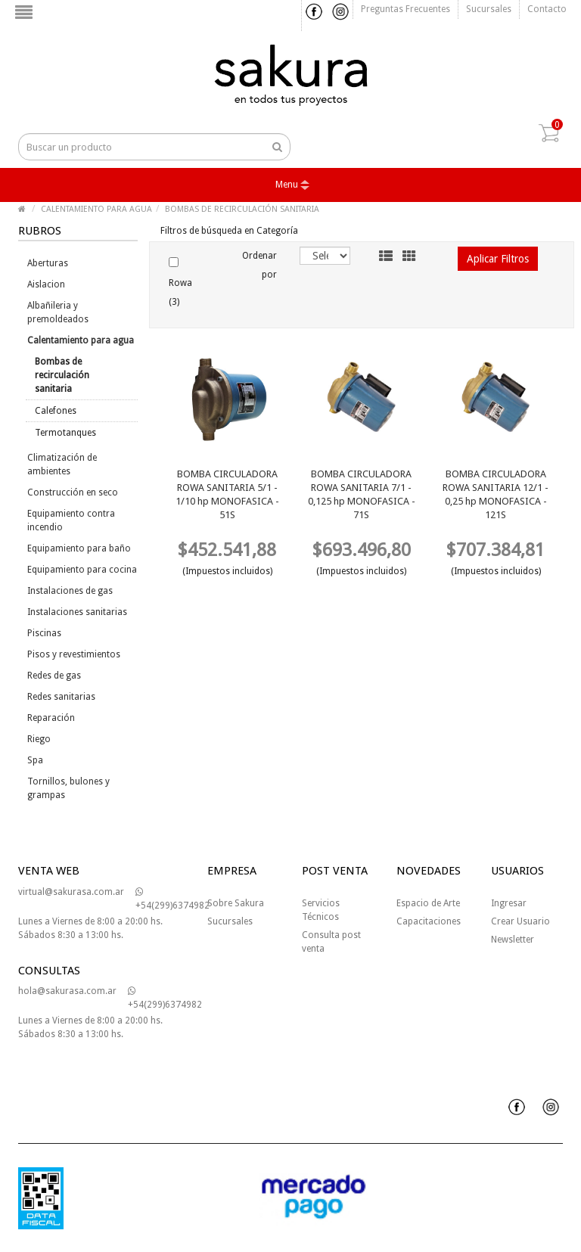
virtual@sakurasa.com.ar (71, 892)
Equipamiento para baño (79, 548)
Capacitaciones (428, 921)
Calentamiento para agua (80, 340)
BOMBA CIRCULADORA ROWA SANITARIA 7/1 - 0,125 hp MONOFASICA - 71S (361, 494)
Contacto (547, 9)
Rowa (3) (180, 282)
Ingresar (509, 903)
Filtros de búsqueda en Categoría (229, 230)
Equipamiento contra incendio (71, 520)
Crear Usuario (520, 921)
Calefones (55, 410)
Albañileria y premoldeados (58, 312)
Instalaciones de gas (70, 591)
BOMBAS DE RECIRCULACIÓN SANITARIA (242, 209)
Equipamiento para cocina (82, 569)
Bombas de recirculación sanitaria (62, 375)
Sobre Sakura (235, 903)
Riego (39, 739)
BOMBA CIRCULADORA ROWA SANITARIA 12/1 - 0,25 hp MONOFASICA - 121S (495, 494)
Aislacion (46, 284)
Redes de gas (54, 675)
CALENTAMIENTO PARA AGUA (96, 209)
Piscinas (44, 633)
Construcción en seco (72, 492)
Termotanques (65, 432)
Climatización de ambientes (62, 464)
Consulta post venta (331, 942)
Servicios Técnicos (321, 910)
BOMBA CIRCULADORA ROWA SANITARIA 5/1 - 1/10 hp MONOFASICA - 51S (227, 494)
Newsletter (512, 939)
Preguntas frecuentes (405, 9)
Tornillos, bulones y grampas (68, 788)
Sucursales (488, 9)
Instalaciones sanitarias (77, 612)
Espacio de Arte (428, 903)
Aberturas (47, 263)
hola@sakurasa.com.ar (67, 991)
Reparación (51, 718)
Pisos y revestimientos (73, 654)
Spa (35, 760)
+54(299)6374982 (172, 899)
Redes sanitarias (61, 696)
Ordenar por (259, 265)
